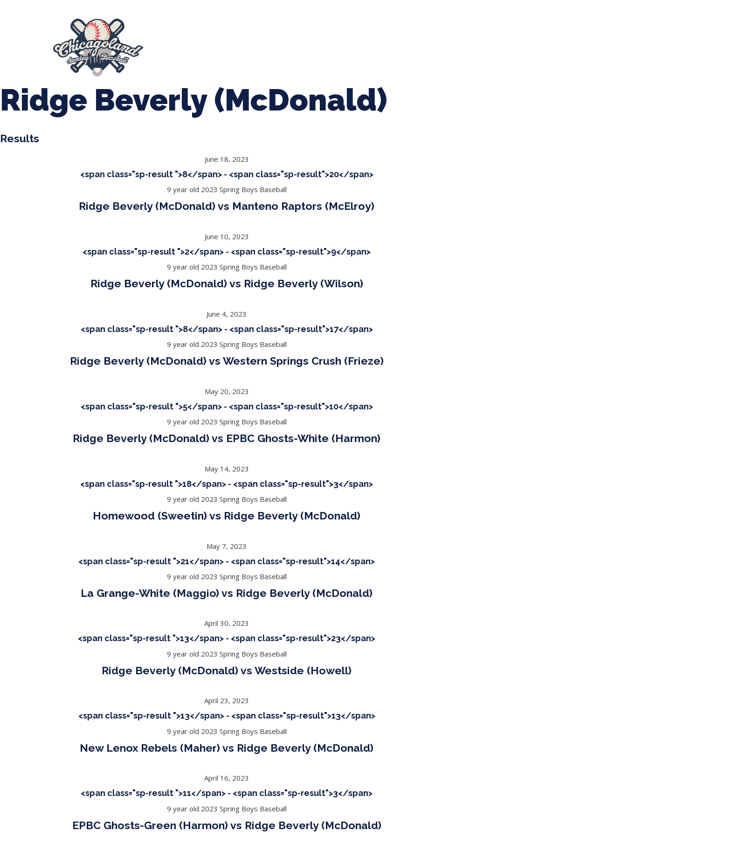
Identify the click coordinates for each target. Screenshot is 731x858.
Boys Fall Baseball (488, 43)
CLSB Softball (407, 43)
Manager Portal (643, 43)
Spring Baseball (256, 43)
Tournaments (333, 43)
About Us (187, 43)
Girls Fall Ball (567, 43)
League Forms (200, 52)
